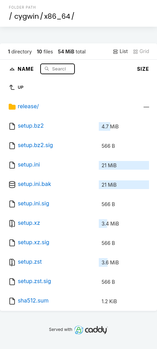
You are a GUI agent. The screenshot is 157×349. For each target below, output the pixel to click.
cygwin (26, 16)
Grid (141, 51)
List (120, 51)
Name (26, 68)
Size (143, 69)
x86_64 (57, 16)
